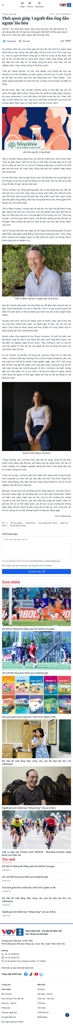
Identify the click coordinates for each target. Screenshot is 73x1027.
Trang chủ (6, 985)
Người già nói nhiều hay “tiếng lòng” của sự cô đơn (29, 912)
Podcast (30, 5)
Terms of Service (51, 561)
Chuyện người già (9, 14)
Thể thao (41, 1003)
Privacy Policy (38, 561)
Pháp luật (6, 1008)
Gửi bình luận (36, 571)
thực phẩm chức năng (48, 523)
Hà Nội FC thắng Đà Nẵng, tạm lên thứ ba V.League (28, 866)
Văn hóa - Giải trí (9, 1003)
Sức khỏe (42, 1008)
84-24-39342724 (12, 958)
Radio (22, 5)
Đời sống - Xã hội (45, 994)
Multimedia (39, 5)
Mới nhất (41, 985)
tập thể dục (30, 523)
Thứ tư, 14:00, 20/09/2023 (60, 14)
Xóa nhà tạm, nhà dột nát (12, 998)
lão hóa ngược (16, 523)
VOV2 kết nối (43, 1012)
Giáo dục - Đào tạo (46, 998)
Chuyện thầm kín (9, 1017)
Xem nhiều (6, 989)
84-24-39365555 (12, 954)
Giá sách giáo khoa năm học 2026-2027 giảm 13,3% (29, 887)
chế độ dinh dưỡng (17, 525)
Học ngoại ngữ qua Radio (12, 1022)
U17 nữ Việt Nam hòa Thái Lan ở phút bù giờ (25, 877)
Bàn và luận (7, 994)
